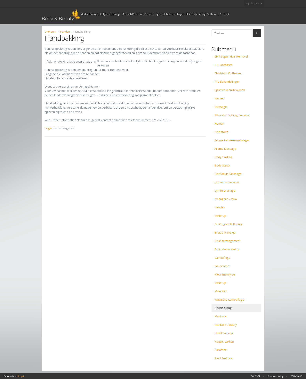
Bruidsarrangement (227, 241)
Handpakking (223, 308)
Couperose (221, 266)
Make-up (220, 216)
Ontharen (212, 14)
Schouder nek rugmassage (232, 115)
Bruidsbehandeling (226, 249)
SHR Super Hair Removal (231, 56)
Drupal (20, 376)
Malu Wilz (220, 291)
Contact (224, 14)
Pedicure (149, 14)
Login (48, 128)
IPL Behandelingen (226, 81)
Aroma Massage (225, 149)
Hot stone (221, 132)
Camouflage (222, 257)
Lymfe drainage (224, 190)
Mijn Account (254, 3)
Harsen (219, 98)
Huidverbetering (195, 14)
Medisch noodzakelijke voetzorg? (100, 14)
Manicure (220, 316)
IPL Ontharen (223, 65)
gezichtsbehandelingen (170, 14)
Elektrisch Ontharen (227, 73)
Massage (220, 107)
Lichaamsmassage (226, 182)
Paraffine (220, 350)
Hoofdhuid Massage (228, 174)
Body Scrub (222, 165)
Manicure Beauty (225, 325)
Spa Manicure (223, 358)
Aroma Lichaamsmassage (231, 140)
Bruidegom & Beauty (228, 224)
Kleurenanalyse (224, 274)
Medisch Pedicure (132, 14)
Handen (65, 31)
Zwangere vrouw (225, 199)
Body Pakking (223, 157)
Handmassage (224, 333)
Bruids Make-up (225, 232)
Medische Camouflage (229, 299)
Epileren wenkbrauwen (229, 90)
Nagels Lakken (224, 341)
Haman (219, 123)
